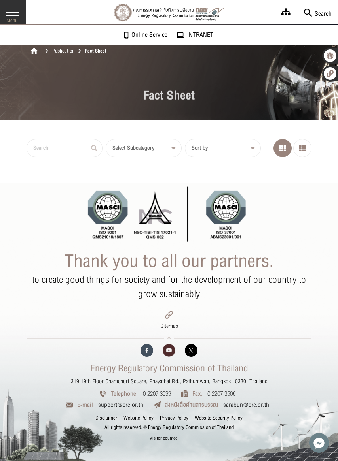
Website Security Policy (219, 418)
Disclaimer (106, 418)
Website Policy (138, 418)
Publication (63, 51)
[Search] (65, 148)
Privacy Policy (174, 418)
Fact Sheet (95, 51)
